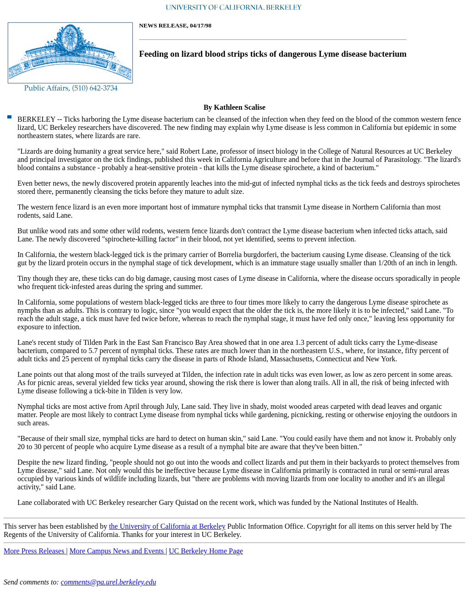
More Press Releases (35, 551)
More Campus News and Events (118, 551)
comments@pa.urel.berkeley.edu (108, 582)
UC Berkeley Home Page (206, 551)
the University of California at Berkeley (167, 526)
